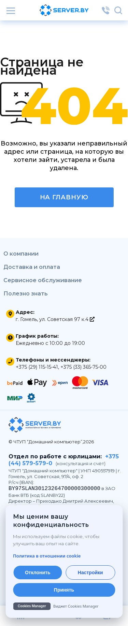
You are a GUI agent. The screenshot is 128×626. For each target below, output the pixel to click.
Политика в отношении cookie (47, 556)
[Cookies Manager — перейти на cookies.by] (64, 606)
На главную (64, 197)
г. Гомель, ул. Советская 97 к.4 (55, 319)
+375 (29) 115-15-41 (37, 367)
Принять (64, 590)
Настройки (90, 572)
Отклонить (38, 572)
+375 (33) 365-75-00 (83, 367)
